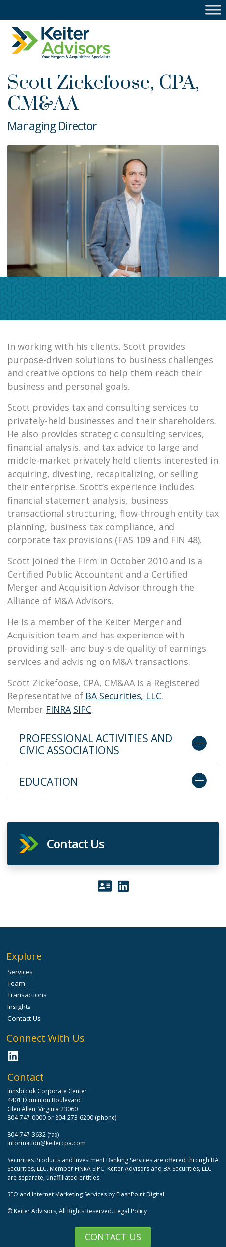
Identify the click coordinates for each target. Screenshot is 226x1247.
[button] (113, 843)
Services (20, 971)
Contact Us (113, 1237)
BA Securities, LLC (123, 696)
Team (16, 983)
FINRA (58, 709)
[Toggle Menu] (213, 9)
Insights (19, 1006)
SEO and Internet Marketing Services (57, 1194)
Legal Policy (130, 1211)
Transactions (27, 994)
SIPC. (99, 1169)
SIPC (82, 709)
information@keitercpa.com (46, 1143)
